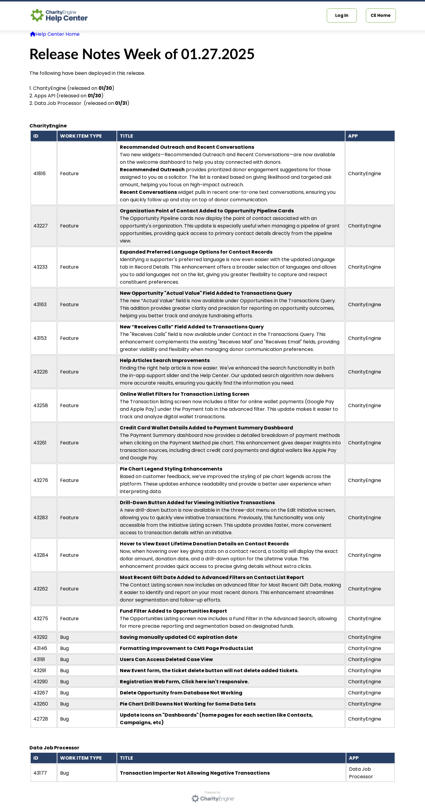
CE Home (381, 15)
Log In (341, 15)
